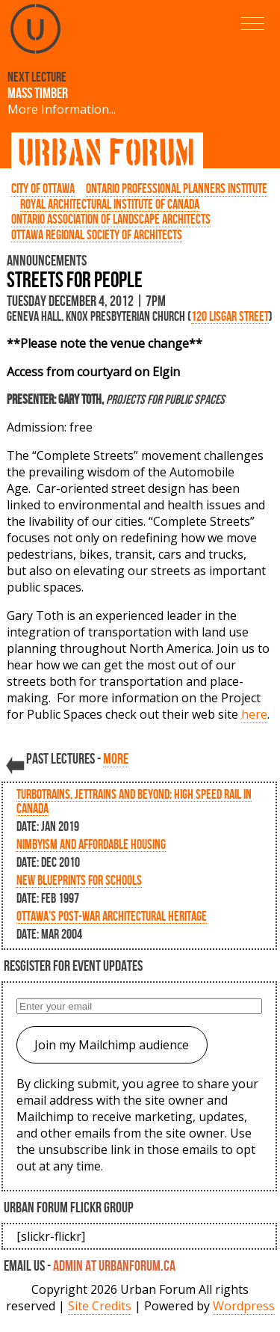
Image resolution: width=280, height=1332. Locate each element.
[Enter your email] (139, 1006)
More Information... (61, 109)
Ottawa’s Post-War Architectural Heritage (111, 916)
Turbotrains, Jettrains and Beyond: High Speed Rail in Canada (134, 801)
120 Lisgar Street (230, 316)
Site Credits (99, 1306)
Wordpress (244, 1306)
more (115, 758)
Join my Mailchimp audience (111, 1045)
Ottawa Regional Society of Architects (96, 234)
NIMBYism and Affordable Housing (91, 844)
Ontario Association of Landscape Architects (111, 219)
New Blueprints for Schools (79, 880)
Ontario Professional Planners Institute (176, 188)
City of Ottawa (43, 188)
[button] (253, 23)
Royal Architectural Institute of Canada (109, 204)
